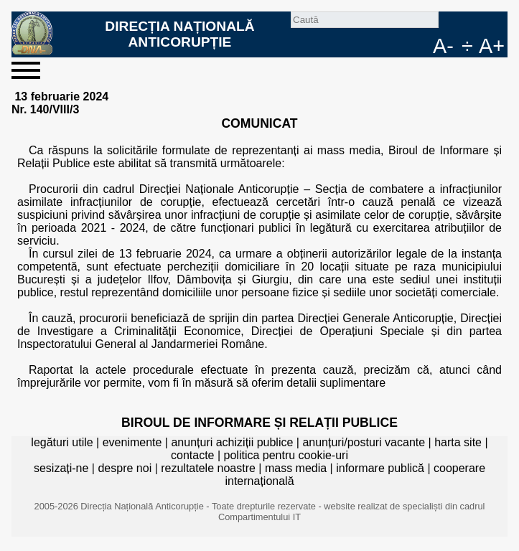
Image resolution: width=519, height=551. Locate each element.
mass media (296, 468)
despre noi (124, 468)
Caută (450, 22)
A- (443, 45)
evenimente (132, 442)
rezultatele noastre (208, 468)
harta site (458, 442)
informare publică (380, 468)
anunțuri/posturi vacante (363, 442)
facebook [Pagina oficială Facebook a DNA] (473, 22)
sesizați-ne (61, 468)
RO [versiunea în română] (496, 22)
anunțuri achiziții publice (232, 442)
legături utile (62, 442)
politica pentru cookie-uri (286, 455)
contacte (192, 455)
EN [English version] (421, 45)
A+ (492, 45)
